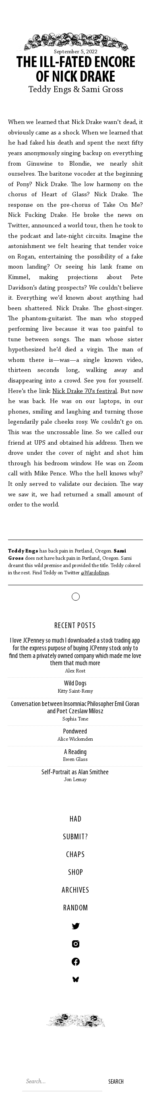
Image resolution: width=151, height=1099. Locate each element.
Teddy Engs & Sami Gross (75, 90)
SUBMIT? (75, 837)
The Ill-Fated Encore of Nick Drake (75, 70)
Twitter (76, 926)
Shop (75, 873)
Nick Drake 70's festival (84, 391)
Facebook (76, 962)
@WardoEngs (95, 573)
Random (75, 908)
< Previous (38, 1029)
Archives (75, 891)
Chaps (75, 855)
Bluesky (76, 979)
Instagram (76, 944)
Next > (113, 1029)
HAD (76, 819)
